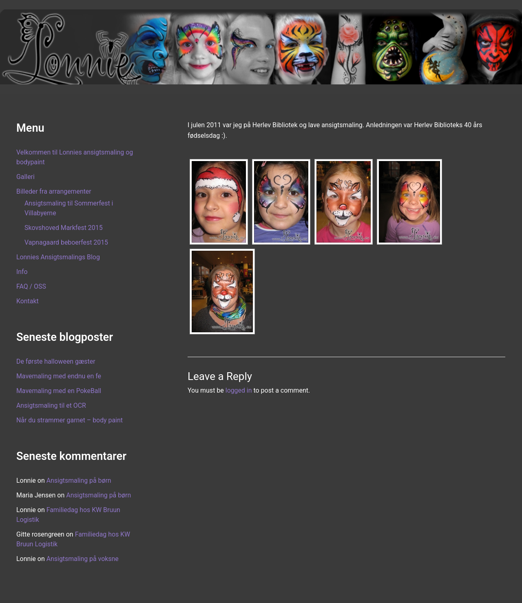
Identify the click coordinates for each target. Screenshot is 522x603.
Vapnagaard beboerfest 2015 (66, 242)
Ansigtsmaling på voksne (82, 559)
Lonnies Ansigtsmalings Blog (58, 257)
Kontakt (27, 301)
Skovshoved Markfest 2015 (63, 228)
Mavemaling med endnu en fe (59, 376)
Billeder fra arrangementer (54, 191)
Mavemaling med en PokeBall (59, 391)
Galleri (25, 177)
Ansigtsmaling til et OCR (51, 405)
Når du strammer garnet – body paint (70, 420)
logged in (239, 390)
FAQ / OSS (31, 286)
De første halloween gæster (56, 361)
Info (22, 272)
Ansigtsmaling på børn (79, 480)
